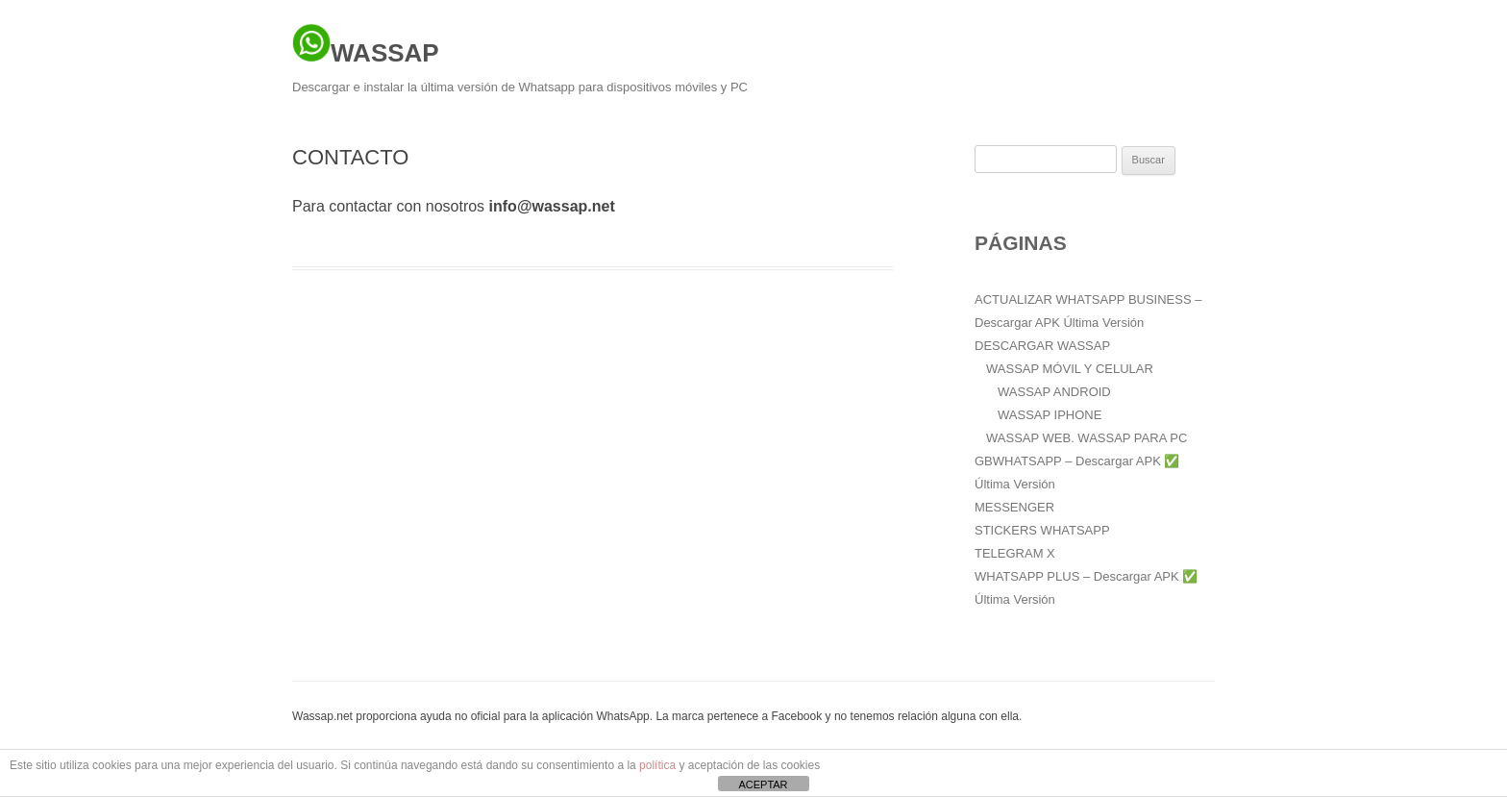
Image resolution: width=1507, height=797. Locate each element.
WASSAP (365, 45)
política (657, 765)
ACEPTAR (762, 784)
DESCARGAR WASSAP (1042, 345)
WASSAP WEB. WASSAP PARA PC (1086, 438)
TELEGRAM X (1015, 553)
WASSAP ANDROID (1054, 392)
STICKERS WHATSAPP (1042, 530)
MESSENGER (1014, 507)
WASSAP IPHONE (1049, 415)
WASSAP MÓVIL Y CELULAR (1069, 368)
